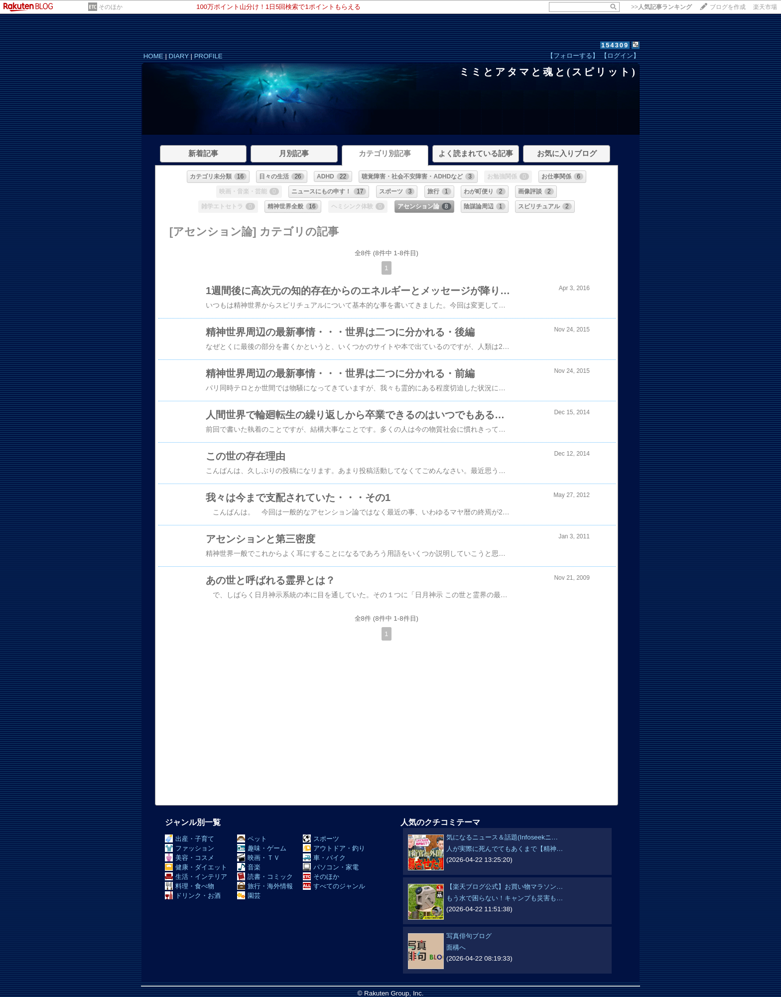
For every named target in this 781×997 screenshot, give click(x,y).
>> (661, 6)
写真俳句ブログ (469, 936)
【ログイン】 (620, 55)
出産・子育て (189, 838)
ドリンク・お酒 (193, 895)
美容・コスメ (189, 857)
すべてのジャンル (334, 886)
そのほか (111, 6)
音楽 (248, 867)
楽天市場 (765, 6)
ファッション (189, 848)
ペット (252, 838)
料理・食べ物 (189, 886)
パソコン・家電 (331, 867)
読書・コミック (265, 876)
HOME (153, 56)
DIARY (179, 56)
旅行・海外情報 (265, 886)
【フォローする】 (573, 55)
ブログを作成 (728, 6)
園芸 (248, 895)
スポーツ (321, 838)
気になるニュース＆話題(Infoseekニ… (502, 837)
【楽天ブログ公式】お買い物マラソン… (504, 886)
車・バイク (324, 857)
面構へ (456, 947)
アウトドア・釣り (334, 848)
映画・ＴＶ (258, 857)
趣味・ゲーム (261, 848)
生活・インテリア (196, 876)
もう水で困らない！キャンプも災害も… (504, 898)
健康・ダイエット (196, 867)
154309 (615, 45)
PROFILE (208, 56)
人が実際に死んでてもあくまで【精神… (504, 848)
